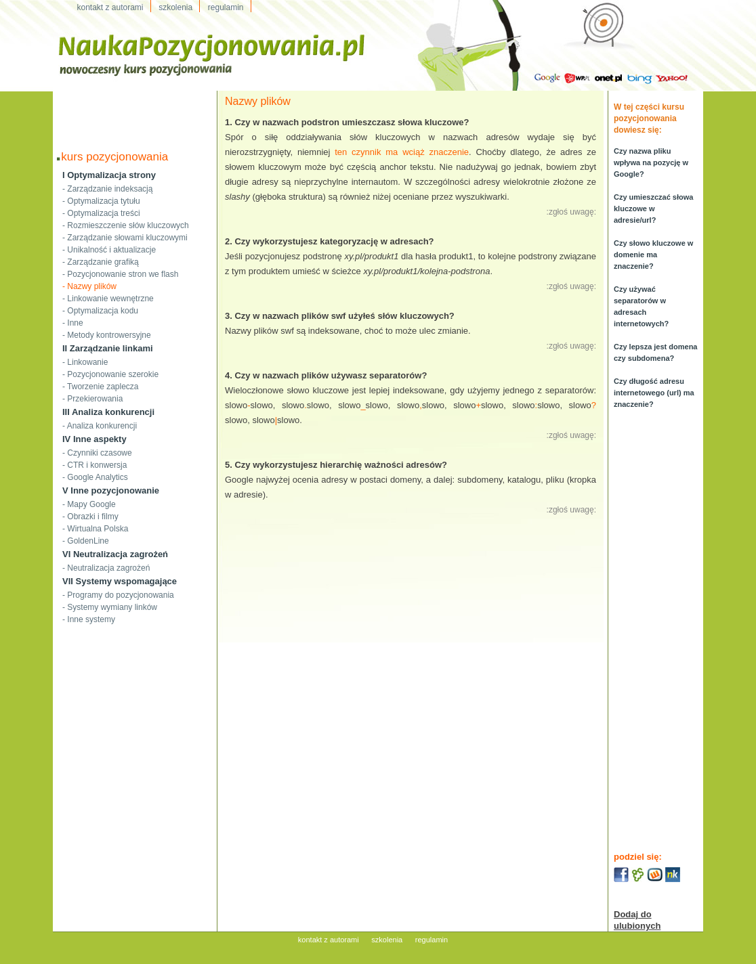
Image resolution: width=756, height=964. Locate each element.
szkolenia (386, 940)
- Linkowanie (85, 362)
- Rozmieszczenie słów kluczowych (125, 225)
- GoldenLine (85, 541)
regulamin (431, 940)
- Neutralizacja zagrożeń (106, 568)
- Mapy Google (89, 504)
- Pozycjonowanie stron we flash (120, 274)
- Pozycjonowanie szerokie (110, 374)
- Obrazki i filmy (90, 516)
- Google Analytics (95, 477)
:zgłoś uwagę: (571, 212)
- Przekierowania (92, 398)
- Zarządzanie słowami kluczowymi (125, 237)
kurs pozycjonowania (114, 156)
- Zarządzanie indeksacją (107, 189)
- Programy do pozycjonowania (118, 595)
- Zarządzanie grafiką (100, 262)
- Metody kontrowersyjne (106, 335)
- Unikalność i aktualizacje (109, 250)
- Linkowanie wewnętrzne (108, 298)
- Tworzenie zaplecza (100, 386)
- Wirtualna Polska (95, 528)
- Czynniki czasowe (97, 453)
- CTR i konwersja (94, 465)
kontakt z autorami (328, 940)
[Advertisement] (135, 111)
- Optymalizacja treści (101, 213)
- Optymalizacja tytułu (101, 201)
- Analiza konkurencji (99, 426)
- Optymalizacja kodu (100, 310)
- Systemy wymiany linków (109, 607)
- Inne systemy (88, 619)
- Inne (72, 323)
